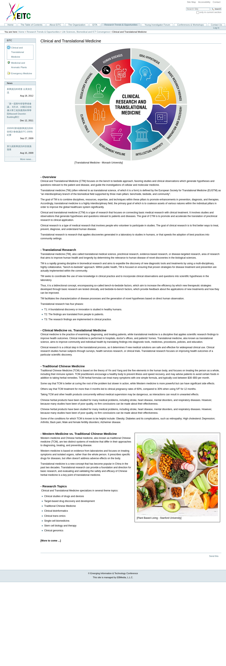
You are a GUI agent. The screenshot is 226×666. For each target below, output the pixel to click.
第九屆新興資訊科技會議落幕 (19, 148)
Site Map (191, 2)
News (10, 83)
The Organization (76, 25)
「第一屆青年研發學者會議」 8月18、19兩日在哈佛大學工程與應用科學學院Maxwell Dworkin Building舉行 (19, 110)
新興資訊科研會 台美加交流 (19, 91)
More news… (26, 159)
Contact (216, 2)
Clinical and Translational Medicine (17, 52)
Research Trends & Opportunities (120, 25)
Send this (213, 556)
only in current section (210, 12)
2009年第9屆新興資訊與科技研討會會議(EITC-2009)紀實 (20, 131)
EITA (94, 25)
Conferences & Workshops (190, 25)
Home (10, 25)
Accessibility (204, 2)
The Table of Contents (31, 25)
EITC (9, 40)
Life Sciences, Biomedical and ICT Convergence (86, 32)
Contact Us (216, 25)
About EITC (55, 25)
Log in (216, 28)
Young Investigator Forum (157, 25)
